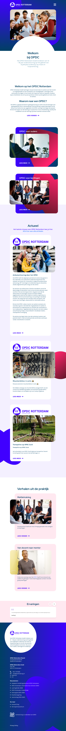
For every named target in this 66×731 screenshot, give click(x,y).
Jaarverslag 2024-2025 (18, 697)
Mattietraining (24, 497)
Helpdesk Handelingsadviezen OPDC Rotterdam (25, 683)
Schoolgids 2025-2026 (18, 692)
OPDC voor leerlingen (29, 178)
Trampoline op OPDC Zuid (23, 445)
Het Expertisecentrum (18, 707)
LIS (12, 677)
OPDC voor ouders (28, 131)
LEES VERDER (32, 115)
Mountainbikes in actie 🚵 (23, 381)
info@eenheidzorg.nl (19, 673)
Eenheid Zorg (15, 704)
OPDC (35, 577)
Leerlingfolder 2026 (17, 688)
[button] (54, 604)
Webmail (14, 675)
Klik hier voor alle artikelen (33, 231)
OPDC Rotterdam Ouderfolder (20, 690)
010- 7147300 (16, 672)
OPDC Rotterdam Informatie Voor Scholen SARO (25, 685)
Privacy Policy (14, 725)
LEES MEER (23, 163)
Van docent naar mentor (29, 547)
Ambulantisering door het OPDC (25, 275)
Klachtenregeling (16, 695)
